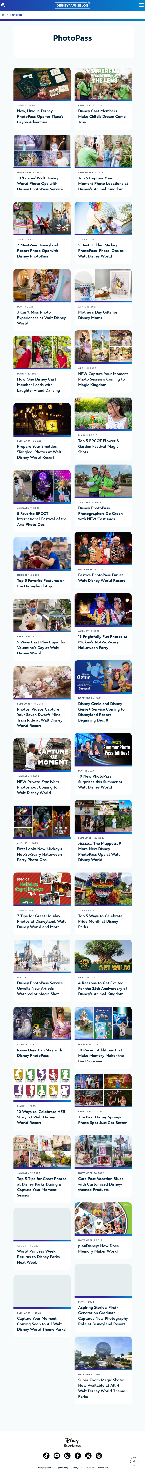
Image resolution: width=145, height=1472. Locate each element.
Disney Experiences (45, 1468)
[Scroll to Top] (134, 1461)
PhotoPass (16, 15)
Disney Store (78, 1468)
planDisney (63, 1468)
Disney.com (103, 1468)
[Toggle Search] (141, 5)
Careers (90, 1468)
